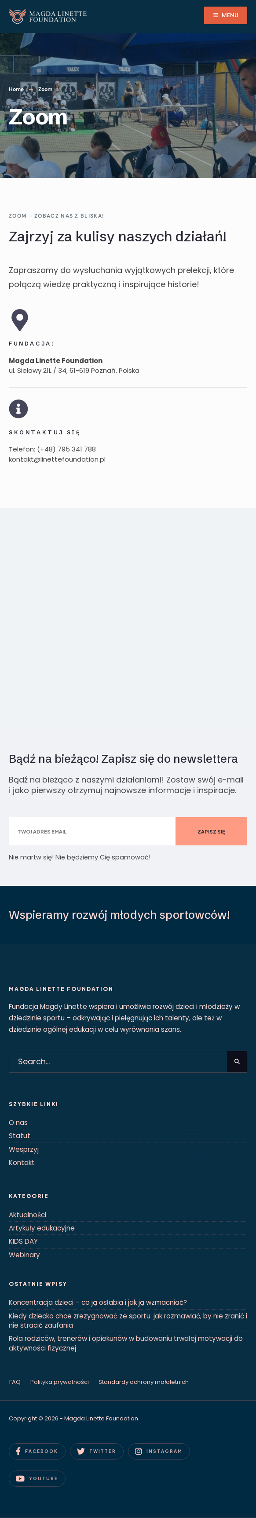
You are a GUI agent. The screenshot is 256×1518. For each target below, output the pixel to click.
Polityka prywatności (59, 1382)
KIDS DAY (23, 1241)
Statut (19, 1135)
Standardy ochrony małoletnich (144, 1382)
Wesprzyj (24, 1149)
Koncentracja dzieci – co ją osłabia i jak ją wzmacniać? (98, 1302)
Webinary (24, 1255)
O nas (18, 1122)
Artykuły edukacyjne (42, 1228)
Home (16, 89)
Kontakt (22, 1162)
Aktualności (27, 1214)
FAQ (15, 1382)
